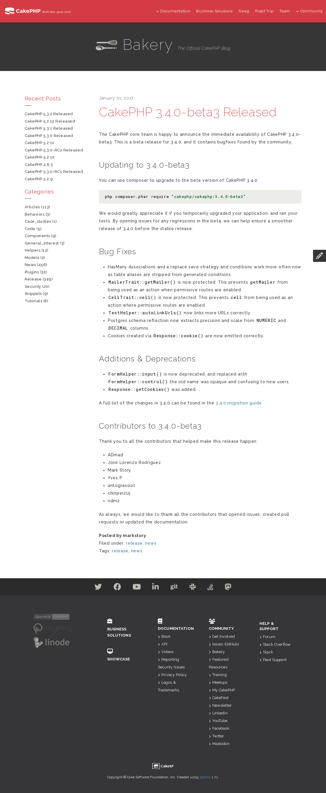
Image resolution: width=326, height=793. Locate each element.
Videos (165, 652)
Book (164, 636)
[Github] (175, 588)
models (32, 257)
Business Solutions (214, 11)
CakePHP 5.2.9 (39, 179)
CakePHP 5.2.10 (40, 157)
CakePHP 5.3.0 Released (49, 135)
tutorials (33, 301)
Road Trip (264, 11)
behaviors (35, 214)
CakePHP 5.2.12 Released (50, 121)
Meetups (218, 682)
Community (309, 11)
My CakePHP (222, 690)
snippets (33, 293)
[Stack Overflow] (212, 588)
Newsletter (220, 705)
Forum (267, 637)
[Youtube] (135, 588)
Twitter (216, 736)
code (30, 229)
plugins (32, 272)
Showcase (123, 655)
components (37, 236)
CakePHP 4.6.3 (39, 164)
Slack (266, 652)
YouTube (218, 720)
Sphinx (205, 777)
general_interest (42, 243)
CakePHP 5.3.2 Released (49, 114)
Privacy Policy (172, 675)
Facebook (219, 728)
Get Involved (222, 636)
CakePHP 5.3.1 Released (49, 128)
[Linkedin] (155, 588)
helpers (33, 250)
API (163, 644)
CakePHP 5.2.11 (39, 143)
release (134, 543)
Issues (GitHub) (224, 644)
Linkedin (218, 713)
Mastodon (219, 743)
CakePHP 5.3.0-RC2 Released (54, 150)
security (33, 286)
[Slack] (193, 588)
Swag (244, 11)
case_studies (38, 221)
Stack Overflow (275, 644)
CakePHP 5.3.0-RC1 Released (54, 171)
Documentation (173, 11)
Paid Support (273, 659)
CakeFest (219, 697)
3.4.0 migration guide (239, 403)
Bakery (217, 652)
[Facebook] (116, 588)
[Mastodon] (230, 588)
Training (218, 675)
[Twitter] (96, 588)
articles (32, 207)
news (150, 543)
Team (284, 11)
